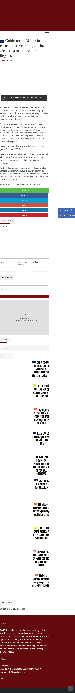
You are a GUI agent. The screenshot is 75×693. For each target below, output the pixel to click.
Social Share (66, 215)
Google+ (24, 205)
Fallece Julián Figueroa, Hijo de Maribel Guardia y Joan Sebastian (41, 391)
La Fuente (6, 348)
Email (22, 263)
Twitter (24, 200)
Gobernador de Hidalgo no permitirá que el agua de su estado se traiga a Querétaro (41, 465)
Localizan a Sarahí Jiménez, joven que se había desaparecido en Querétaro (41, 416)
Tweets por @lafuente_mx (12, 608)
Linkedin (25, 210)
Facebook (24, 195)
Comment (3, 227)
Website (35, 262)
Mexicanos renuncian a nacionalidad (41, 484)
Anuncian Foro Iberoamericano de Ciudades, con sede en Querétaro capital (41, 558)
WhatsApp (24, 190)
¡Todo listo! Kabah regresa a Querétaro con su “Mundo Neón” (41, 533)
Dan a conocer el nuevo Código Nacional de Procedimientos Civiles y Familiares (41, 369)
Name (3, 262)
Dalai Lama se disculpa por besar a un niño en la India (41, 438)
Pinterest (25, 215)
